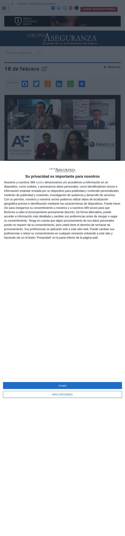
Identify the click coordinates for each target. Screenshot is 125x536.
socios (40, 182)
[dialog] (62, 348)
